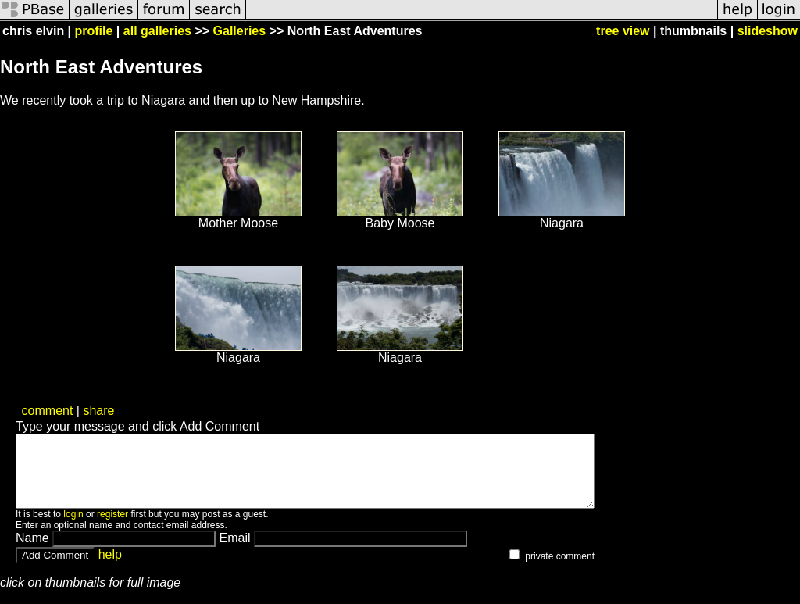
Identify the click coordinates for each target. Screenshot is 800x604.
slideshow (768, 31)
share (98, 410)
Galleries (239, 31)
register (112, 528)
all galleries (157, 31)
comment (47, 410)
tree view (622, 31)
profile (94, 31)
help (110, 568)
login (73, 528)
